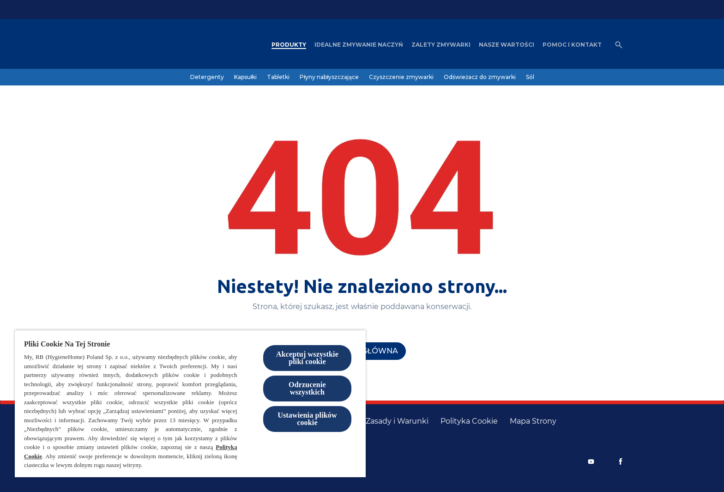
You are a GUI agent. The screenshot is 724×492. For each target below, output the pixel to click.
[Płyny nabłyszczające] (329, 77)
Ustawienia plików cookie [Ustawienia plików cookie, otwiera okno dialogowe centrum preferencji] (307, 418)
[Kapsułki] (245, 77)
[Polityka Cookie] (469, 421)
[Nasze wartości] (506, 44)
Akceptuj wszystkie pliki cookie (307, 357)
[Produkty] (289, 44)
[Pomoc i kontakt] (572, 44)
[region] (190, 403)
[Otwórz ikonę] (618, 45)
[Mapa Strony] (533, 421)
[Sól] (530, 77)
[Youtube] (591, 461)
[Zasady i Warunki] (397, 421)
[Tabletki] (278, 77)
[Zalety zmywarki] (441, 44)
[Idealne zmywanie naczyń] (359, 44)
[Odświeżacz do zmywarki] (479, 77)
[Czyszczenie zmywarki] (401, 77)
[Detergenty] (207, 77)
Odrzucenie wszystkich (307, 388)
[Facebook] (620, 461)
